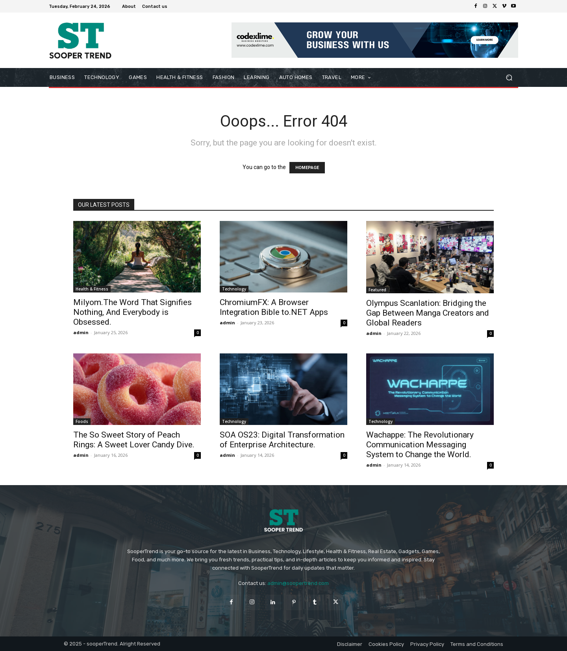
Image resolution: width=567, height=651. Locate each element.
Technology (234, 289)
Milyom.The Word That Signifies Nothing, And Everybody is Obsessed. (132, 312)
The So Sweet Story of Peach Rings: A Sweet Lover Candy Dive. (134, 439)
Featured (377, 289)
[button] (509, 77)
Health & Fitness (92, 289)
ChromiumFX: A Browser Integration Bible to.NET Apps (274, 307)
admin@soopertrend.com (298, 583)
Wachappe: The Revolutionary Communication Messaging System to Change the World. (420, 444)
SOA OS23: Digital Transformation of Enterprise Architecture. (282, 439)
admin (81, 332)
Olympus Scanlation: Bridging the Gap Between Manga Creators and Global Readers (427, 312)
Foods (82, 421)
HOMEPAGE (307, 167)
